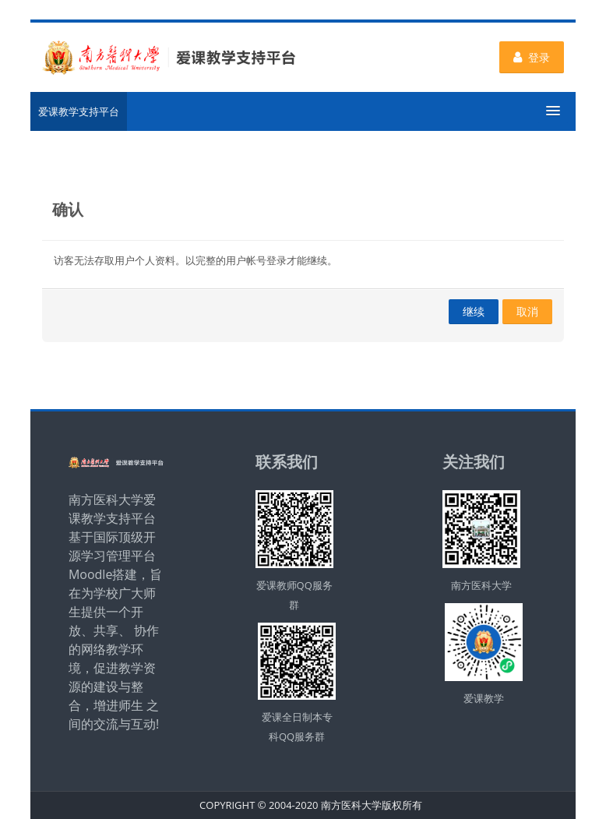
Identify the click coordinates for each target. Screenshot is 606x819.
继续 (473, 311)
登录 (531, 57)
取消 (527, 311)
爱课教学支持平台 (78, 111)
